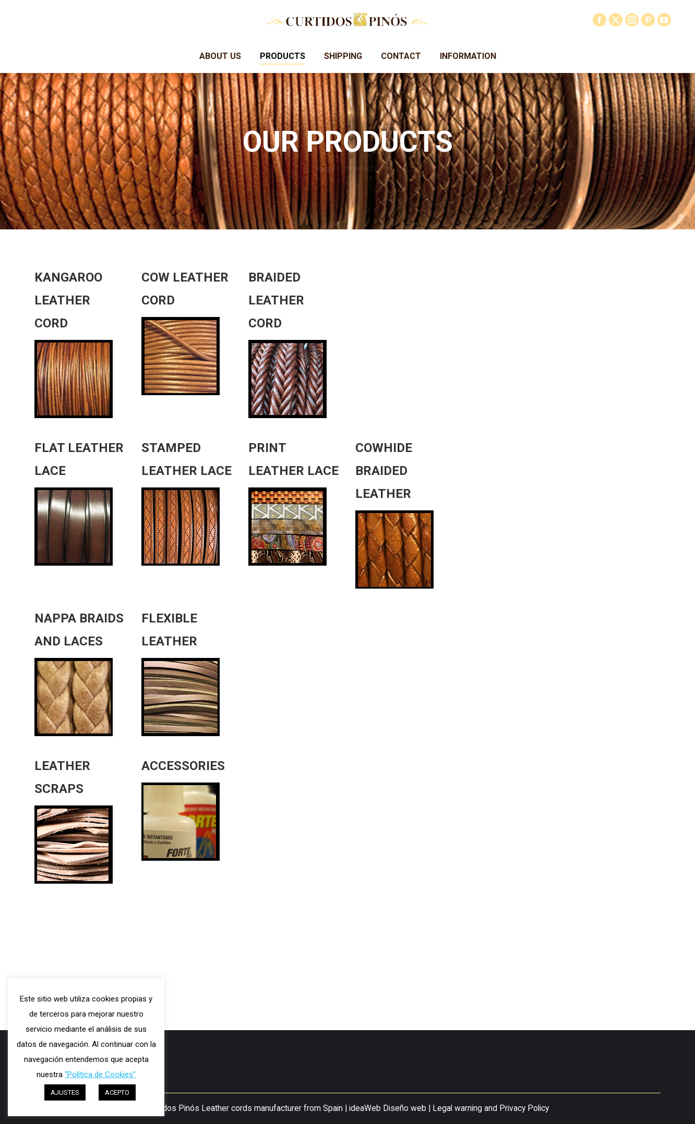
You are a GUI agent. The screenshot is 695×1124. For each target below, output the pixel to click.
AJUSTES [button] (65, 1092)
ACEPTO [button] (117, 1092)
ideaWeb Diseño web (387, 1108)
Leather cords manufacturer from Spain (272, 1108)
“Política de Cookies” (100, 1074)
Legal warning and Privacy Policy (491, 1108)
